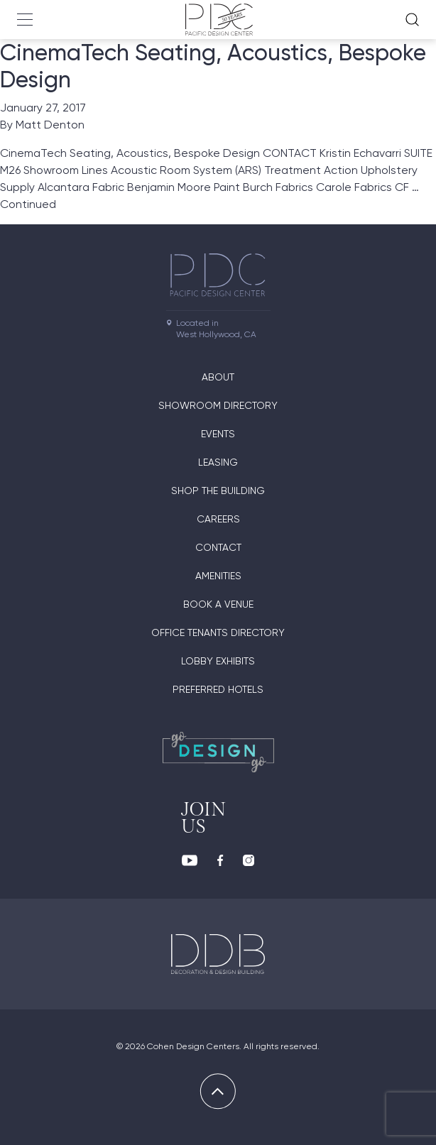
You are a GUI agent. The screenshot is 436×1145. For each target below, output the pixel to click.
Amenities (218, 575)
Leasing (218, 462)
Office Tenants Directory (218, 632)
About (218, 377)
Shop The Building (218, 490)
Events (218, 433)
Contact (218, 547)
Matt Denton (50, 124)
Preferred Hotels (218, 689)
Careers (218, 519)
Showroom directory (218, 405)
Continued (28, 204)
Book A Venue (218, 604)
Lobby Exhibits (218, 661)
